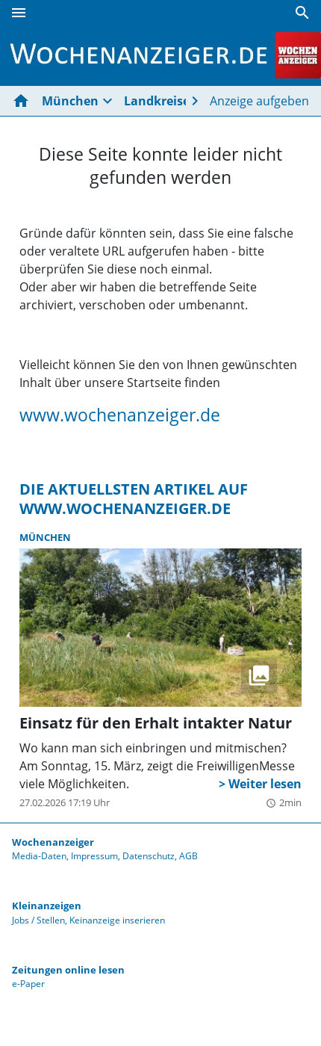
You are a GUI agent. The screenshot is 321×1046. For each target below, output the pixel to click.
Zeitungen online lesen (68, 970)
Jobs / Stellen (38, 920)
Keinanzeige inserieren (117, 920)
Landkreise (157, 101)
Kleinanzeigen (46, 905)
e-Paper (28, 983)
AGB (188, 856)
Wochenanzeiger (53, 842)
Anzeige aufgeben (259, 101)
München (70, 101)
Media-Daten (39, 856)
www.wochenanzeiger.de (119, 415)
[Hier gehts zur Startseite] (24, 101)
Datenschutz (148, 856)
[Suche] (302, 13)
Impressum (94, 856)
